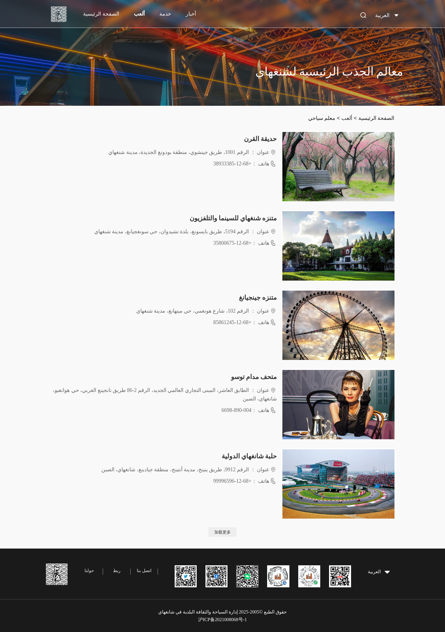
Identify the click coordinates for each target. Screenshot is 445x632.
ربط (116, 570)
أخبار (191, 14)
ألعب (139, 14)
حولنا (89, 570)
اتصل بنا (144, 570)
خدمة (165, 14)
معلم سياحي (322, 118)
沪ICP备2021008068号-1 (222, 619)
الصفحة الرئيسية (101, 14)
